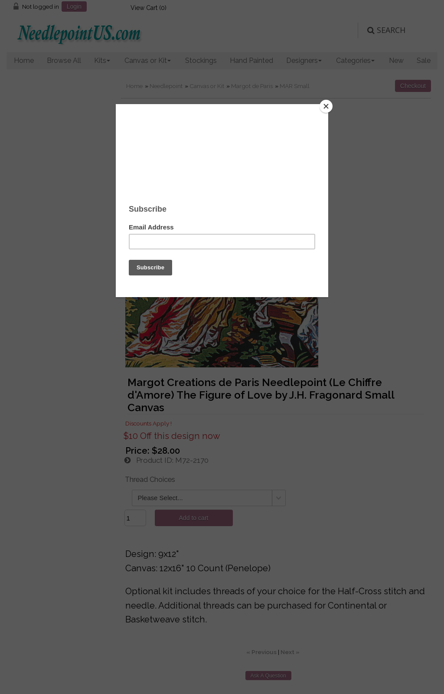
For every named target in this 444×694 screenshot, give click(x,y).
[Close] (326, 106)
